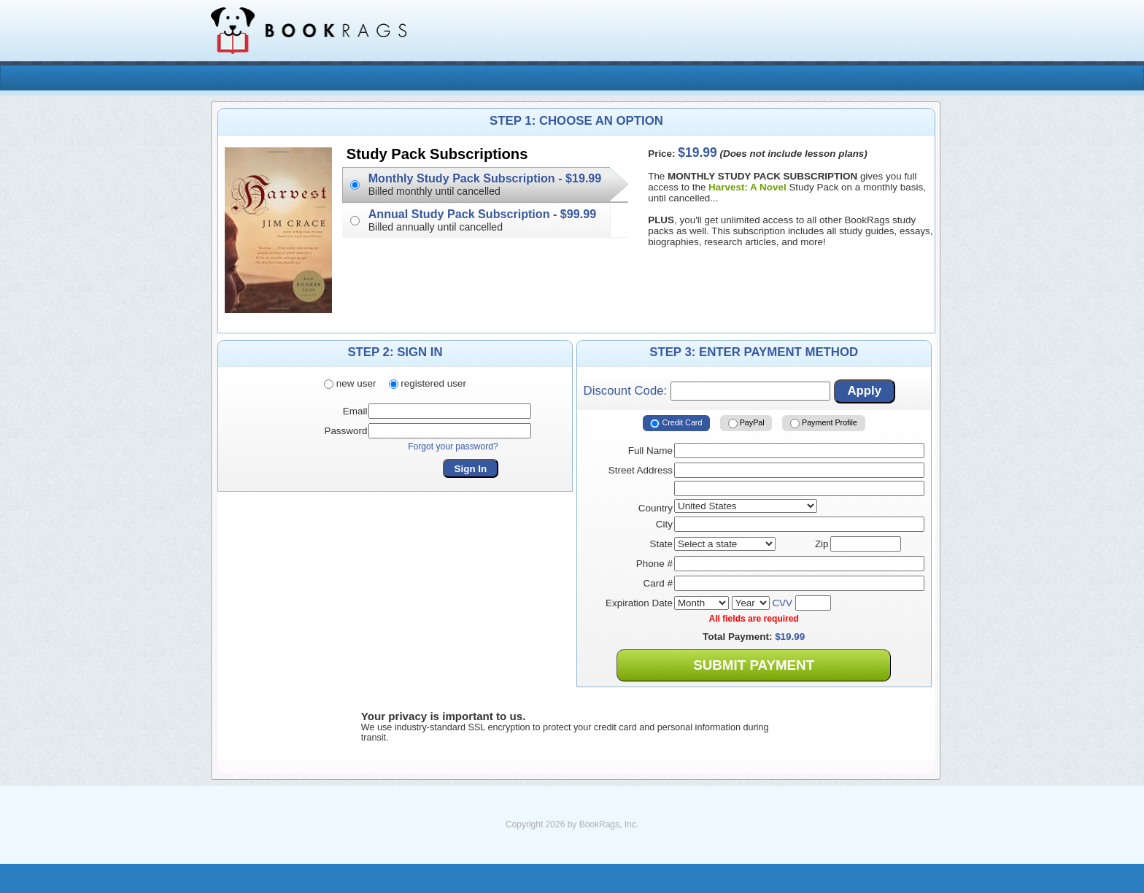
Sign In (471, 468)
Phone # (654, 563)
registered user (427, 383)
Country (655, 508)
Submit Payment (753, 665)
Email (355, 411)
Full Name (650, 450)
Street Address (640, 470)
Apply (864, 391)
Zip (822, 543)
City (664, 524)
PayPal (746, 423)
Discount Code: (707, 391)
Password (345, 430)
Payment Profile (823, 423)
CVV (782, 603)
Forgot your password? (453, 446)
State (661, 543)
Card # (658, 583)
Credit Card (676, 423)
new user (350, 383)
